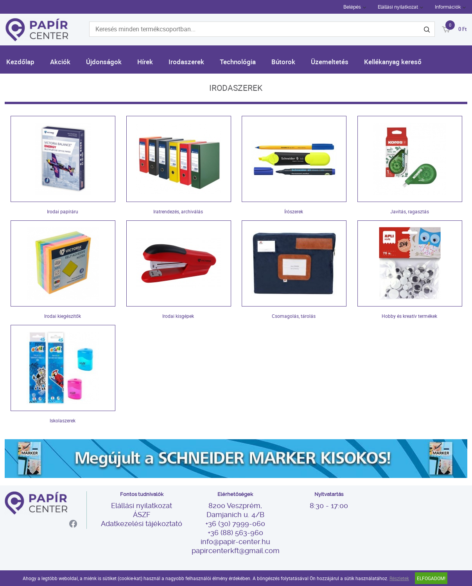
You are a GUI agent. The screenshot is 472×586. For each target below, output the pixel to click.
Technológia (238, 61)
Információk (448, 7)
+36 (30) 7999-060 (235, 523)
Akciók (60, 61)
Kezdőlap (20, 61)
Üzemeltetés (329, 61)
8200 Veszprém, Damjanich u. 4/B (235, 510)
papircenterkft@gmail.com (235, 550)
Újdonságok (104, 61)
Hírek (145, 61)
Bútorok (283, 61)
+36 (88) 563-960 (235, 532)
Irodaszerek (186, 61)
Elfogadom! (431, 578)
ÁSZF (141, 514)
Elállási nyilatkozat (398, 7)
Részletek (399, 578)
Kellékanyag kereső (393, 61)
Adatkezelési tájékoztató (141, 523)
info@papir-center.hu (235, 541)
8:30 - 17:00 (329, 505)
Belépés (352, 7)
